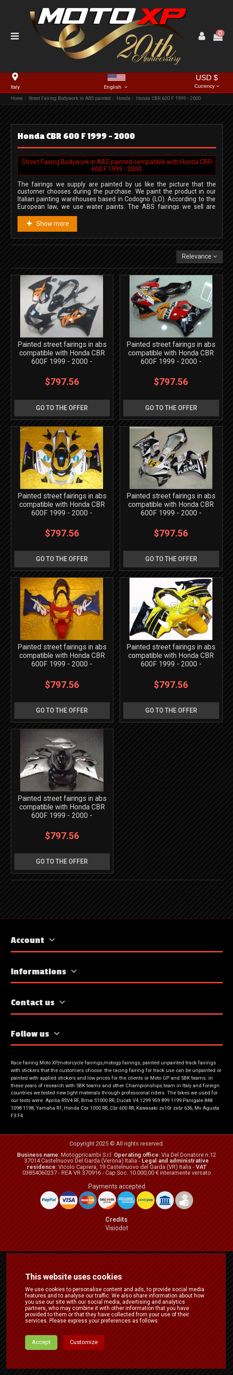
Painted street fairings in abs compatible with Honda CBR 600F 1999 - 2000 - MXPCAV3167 (62, 509)
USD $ (207, 82)
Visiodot (116, 1228)
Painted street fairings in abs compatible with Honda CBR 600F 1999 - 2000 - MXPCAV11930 (62, 357)
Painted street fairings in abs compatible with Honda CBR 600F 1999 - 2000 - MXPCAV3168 (171, 509)
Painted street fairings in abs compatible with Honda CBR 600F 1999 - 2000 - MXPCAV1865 (62, 660)
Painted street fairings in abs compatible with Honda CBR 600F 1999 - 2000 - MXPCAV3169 (171, 357)
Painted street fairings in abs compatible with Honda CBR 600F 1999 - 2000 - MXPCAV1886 (171, 660)
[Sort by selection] (199, 257)
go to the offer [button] (62, 407)
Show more (47, 223)
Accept (41, 1360)
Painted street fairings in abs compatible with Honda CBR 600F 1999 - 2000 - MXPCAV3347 (62, 811)
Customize (84, 1360)
